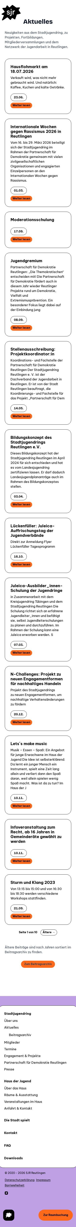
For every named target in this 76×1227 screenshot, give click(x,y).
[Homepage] (11, 12)
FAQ (7, 1145)
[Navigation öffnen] (8, 1215)
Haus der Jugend (17, 1081)
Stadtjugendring (17, 1014)
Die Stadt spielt (17, 1120)
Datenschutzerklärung (20, 1180)
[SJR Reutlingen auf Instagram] (6, 1193)
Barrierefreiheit (14, 1185)
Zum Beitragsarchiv (38, 964)
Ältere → (49, 932)
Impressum (43, 1180)
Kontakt (10, 1133)
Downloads (13, 1158)
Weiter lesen (21, 105)
